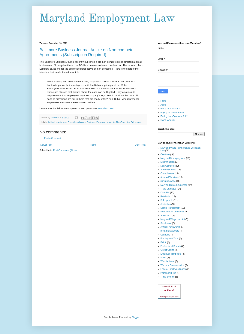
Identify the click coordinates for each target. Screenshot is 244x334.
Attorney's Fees (65, 122)
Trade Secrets (168, 276)
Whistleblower (168, 261)
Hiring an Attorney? (170, 108)
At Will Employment (170, 227)
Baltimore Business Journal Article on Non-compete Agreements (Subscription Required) (87, 52)
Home (93, 145)
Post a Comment (52, 138)
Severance (166, 215)
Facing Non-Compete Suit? (174, 116)
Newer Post (46, 145)
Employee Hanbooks (105, 122)
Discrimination (168, 162)
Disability (165, 192)
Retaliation (166, 196)
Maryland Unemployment (173, 158)
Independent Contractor (172, 211)
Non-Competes (123, 122)
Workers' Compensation (172, 265)
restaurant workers (170, 230)
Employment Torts (170, 238)
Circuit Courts (167, 250)
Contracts (91, 122)
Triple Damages (168, 188)
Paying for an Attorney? (172, 112)
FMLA (164, 242)
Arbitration (52, 122)
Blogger (135, 317)
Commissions (79, 122)
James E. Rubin (169, 286)
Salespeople (136, 122)
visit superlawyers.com (169, 297)
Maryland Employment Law (107, 18)
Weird (163, 257)
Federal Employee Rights (173, 269)
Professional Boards (171, 246)
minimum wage (168, 181)
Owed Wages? (168, 120)
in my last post (105, 108)
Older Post (140, 145)
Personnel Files (168, 273)
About (163, 105)
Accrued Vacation (169, 177)
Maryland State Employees (174, 185)
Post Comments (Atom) (65, 150)
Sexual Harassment (170, 208)
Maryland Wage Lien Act (173, 219)
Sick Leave (166, 223)
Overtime (165, 154)
